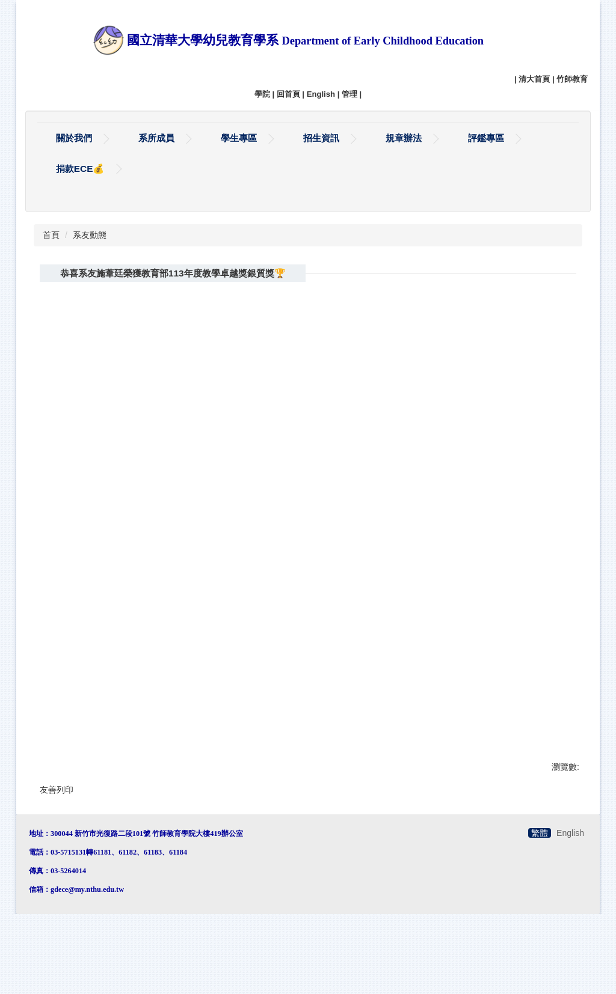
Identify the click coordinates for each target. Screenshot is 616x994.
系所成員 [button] (156, 138)
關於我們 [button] (74, 138)
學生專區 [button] (239, 138)
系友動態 (89, 281)
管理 (349, 94)
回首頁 (288, 94)
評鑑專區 (486, 138)
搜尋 (561, 228)
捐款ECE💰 (80, 168)
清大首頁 (534, 79)
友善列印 (56, 836)
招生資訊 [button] (321, 138)
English (321, 94)
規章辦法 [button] (404, 138)
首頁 (51, 281)
